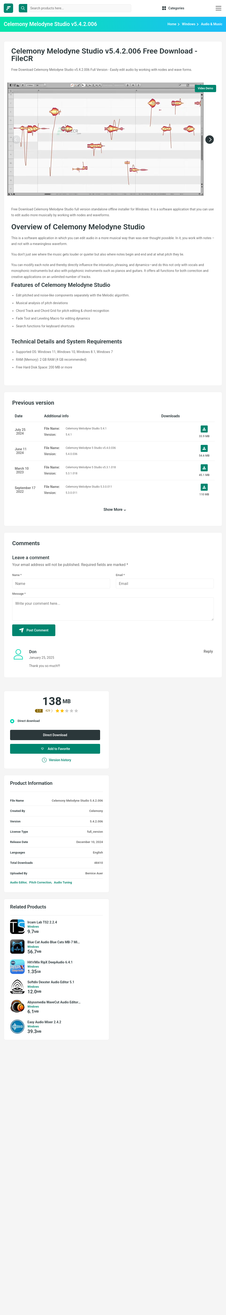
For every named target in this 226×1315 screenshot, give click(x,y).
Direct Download (55, 735)
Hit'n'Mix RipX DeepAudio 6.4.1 (50, 962)
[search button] (23, 8)
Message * (19, 593)
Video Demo (205, 88)
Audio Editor (18, 882)
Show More (113, 509)
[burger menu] (218, 8)
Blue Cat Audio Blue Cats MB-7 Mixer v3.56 (54, 942)
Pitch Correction (40, 882)
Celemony (96, 811)
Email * (120, 575)
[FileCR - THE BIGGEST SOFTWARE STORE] (8, 8)
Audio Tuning (63, 882)
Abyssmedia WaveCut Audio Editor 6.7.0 (54, 1002)
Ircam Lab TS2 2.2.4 (42, 922)
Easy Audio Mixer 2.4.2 (44, 1022)
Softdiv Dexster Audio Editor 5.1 (50, 982)
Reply (208, 651)
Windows (188, 24)
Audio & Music (211, 24)
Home (172, 24)
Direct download (29, 721)
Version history (56, 760)
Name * (17, 575)
